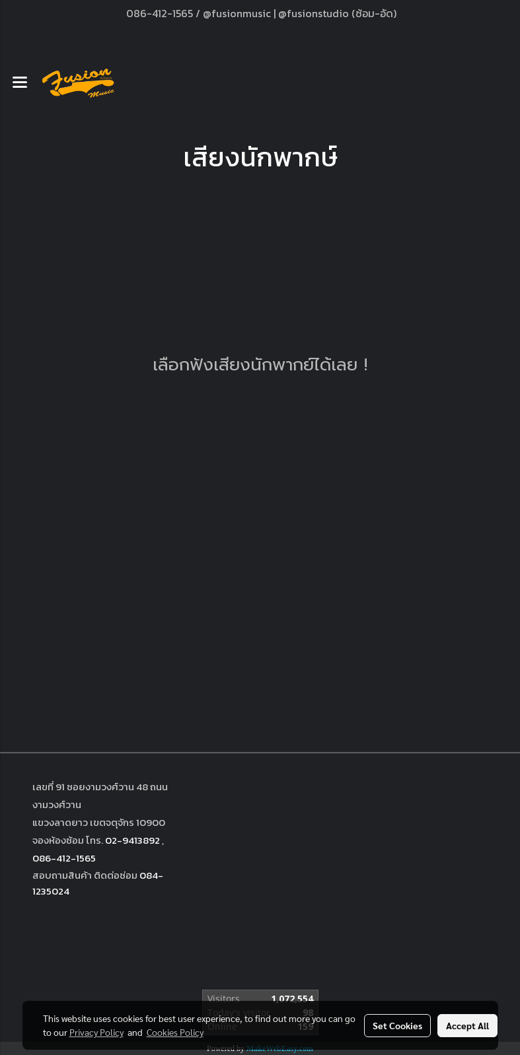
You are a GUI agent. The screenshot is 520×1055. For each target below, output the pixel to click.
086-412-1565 (64, 858)
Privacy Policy (96, 1032)
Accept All (467, 1025)
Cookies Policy (175, 1032)
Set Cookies (397, 1025)
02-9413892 (132, 840)
